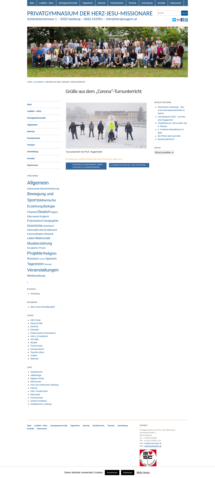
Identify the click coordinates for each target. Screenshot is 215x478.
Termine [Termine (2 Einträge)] (48, 264)
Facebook (182, 19)
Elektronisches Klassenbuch (43, 333)
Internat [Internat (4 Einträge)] (43, 230)
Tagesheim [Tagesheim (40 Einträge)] (35, 264)
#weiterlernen (36, 372)
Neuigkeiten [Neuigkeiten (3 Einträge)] (33, 248)
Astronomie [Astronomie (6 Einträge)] (33, 188)
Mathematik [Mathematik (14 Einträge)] (42, 238)
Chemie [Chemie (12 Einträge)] (32, 212)
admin (71, 159)
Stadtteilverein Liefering (40, 404)
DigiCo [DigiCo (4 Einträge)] (54, 212)
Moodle (33, 342)
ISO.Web (34, 339)
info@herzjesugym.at (152, 443)
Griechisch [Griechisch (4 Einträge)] (48, 226)
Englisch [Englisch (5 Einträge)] (44, 216)
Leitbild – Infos (46, 3)
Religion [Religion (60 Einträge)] (50, 253)
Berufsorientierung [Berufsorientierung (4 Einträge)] (49, 188)
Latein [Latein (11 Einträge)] (31, 238)
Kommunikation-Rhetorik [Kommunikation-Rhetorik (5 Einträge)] (40, 234)
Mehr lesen (143, 472)
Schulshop (35, 294)
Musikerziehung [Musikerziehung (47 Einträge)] (39, 243)
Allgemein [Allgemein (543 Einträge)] (38, 182)
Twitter (174, 19)
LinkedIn (186, 19)
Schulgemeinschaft (68, 3)
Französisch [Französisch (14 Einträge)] (35, 220)
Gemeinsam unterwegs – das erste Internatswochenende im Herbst (171, 110)
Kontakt (161, 3)
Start (32, 3)
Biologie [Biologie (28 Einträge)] (49, 206)
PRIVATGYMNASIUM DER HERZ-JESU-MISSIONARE (90, 13)
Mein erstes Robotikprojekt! (42, 307)
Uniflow (33, 355)
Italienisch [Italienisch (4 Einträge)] (52, 230)
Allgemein (39, 82)
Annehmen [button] (112, 472)
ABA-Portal (35, 320)
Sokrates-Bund (37, 349)
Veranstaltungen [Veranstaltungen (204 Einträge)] (43, 269)
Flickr (178, 19)
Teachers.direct (37, 352)
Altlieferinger (36, 375)
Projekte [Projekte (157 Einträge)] (35, 253)
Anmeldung (147, 3)
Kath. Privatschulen (39, 391)
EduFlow (34, 326)
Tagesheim (87, 3)
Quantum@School (166, 139)
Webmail (34, 359)
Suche (184, 13)
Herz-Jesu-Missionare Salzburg (44, 385)
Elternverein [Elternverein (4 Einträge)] (33, 216)
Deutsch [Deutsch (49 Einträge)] (43, 212)
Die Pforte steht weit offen (169, 136)
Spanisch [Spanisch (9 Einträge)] (51, 258)
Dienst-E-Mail (36, 323)
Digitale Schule (37, 378)
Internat (101, 3)
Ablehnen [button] (127, 472)
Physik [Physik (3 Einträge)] (42, 248)
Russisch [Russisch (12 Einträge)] (33, 258)
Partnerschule (36, 398)
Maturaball (35, 394)
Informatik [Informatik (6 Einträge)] (32, 230)
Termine (132, 3)
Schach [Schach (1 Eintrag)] (42, 259)
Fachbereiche (117, 3)
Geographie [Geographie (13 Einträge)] (50, 220)
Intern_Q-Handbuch (39, 336)
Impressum (175, 3)
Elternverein (35, 381)
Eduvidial (34, 330)
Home (29, 82)
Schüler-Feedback (38, 401)
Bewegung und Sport (97, 159)
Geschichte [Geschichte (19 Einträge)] (35, 225)
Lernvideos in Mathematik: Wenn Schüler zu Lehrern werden (86, 166)
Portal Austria (36, 346)
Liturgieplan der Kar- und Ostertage (129, 165)
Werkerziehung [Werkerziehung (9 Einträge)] (36, 275)
